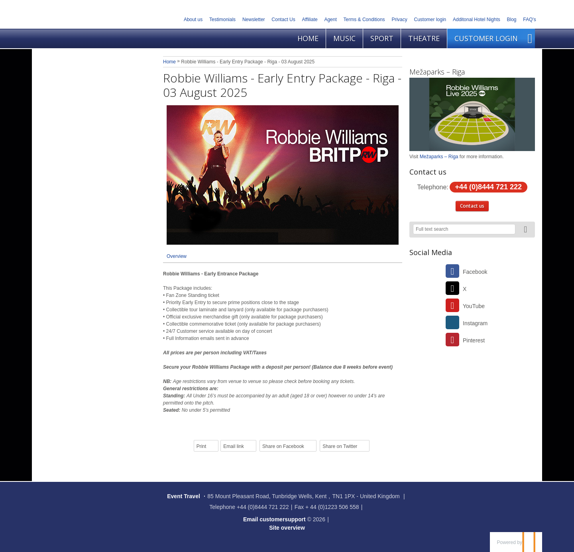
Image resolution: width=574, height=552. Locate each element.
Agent (330, 19)
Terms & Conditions (364, 19)
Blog (512, 19)
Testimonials (222, 19)
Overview (177, 256)
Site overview (287, 527)
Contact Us (283, 19)
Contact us (472, 205)
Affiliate (310, 19)
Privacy (399, 19)
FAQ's (529, 19)
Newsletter (253, 19)
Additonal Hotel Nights (476, 19)
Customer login (430, 19)
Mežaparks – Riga (437, 72)
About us (193, 19)
